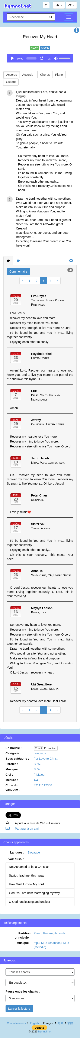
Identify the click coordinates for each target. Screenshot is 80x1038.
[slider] (31, 58)
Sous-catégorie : (17, 758)
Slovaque (34, 852)
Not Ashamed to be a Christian (29, 866)
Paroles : (12, 764)
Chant (38, 748)
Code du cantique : (13, 787)
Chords (45, 74)
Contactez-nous (16, 1023)
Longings (40, 753)
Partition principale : (23, 935)
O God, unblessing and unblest (29, 901)
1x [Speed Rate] (49, 58)
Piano (59, 74)
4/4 (36, 780)
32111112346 (43, 785)
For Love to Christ (45, 758)
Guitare (11, 82)
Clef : (9, 774)
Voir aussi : (16, 859)
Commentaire (18, 271)
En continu (50, 748)
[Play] (12, 58)
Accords (11, 74)
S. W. (37, 764)
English (34, 1023)
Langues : (17, 852)
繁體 (70, 1023)
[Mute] (56, 58)
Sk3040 (45, 47)
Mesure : (12, 780)
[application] (40, 58)
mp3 (36, 943)
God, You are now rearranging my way (34, 893)
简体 (60, 1023)
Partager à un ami (27, 828)
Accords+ (28, 74)
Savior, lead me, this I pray (26, 875)
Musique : (12, 769)
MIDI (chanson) (51, 943)
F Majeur (39, 774)
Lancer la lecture (19, 1008)
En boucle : (14, 748)
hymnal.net (44, 1031)
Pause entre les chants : (23, 991)
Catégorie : (13, 753)
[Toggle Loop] (42, 58)
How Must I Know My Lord (26, 884)
